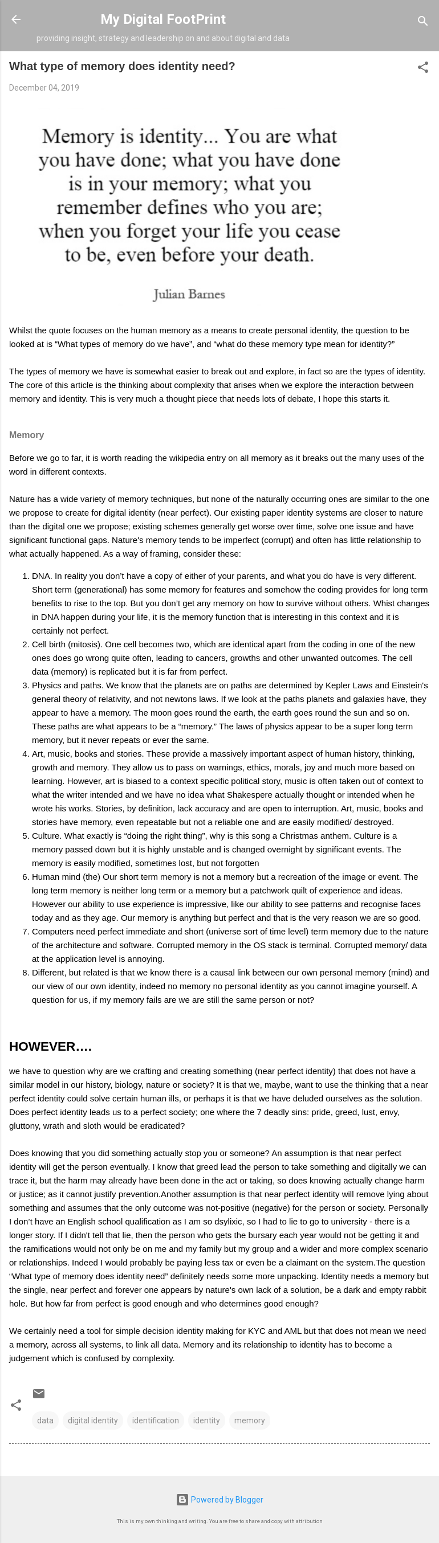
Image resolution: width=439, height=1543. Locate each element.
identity (206, 1420)
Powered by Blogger (219, 1499)
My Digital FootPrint (163, 19)
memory (249, 1420)
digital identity (93, 1420)
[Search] (423, 23)
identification (155, 1420)
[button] (423, 69)
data (45, 1420)
